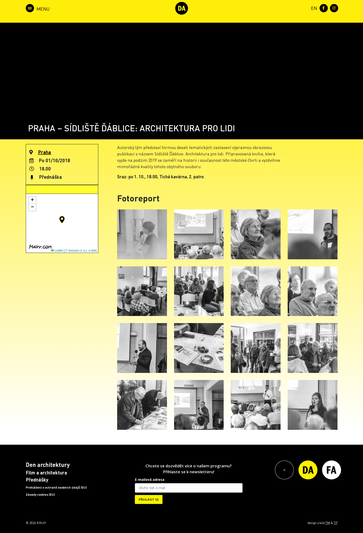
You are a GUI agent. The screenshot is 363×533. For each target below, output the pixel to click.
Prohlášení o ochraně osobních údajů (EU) (56, 487)
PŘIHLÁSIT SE (149, 499)
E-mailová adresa (149, 479)
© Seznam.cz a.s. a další (81, 250)
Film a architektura (46, 472)
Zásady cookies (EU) (40, 494)
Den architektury (48, 464)
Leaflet (57, 250)
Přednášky (37, 480)
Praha (44, 152)
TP (335, 522)
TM (327, 522)
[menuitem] (313, 7)
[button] (62, 219)
